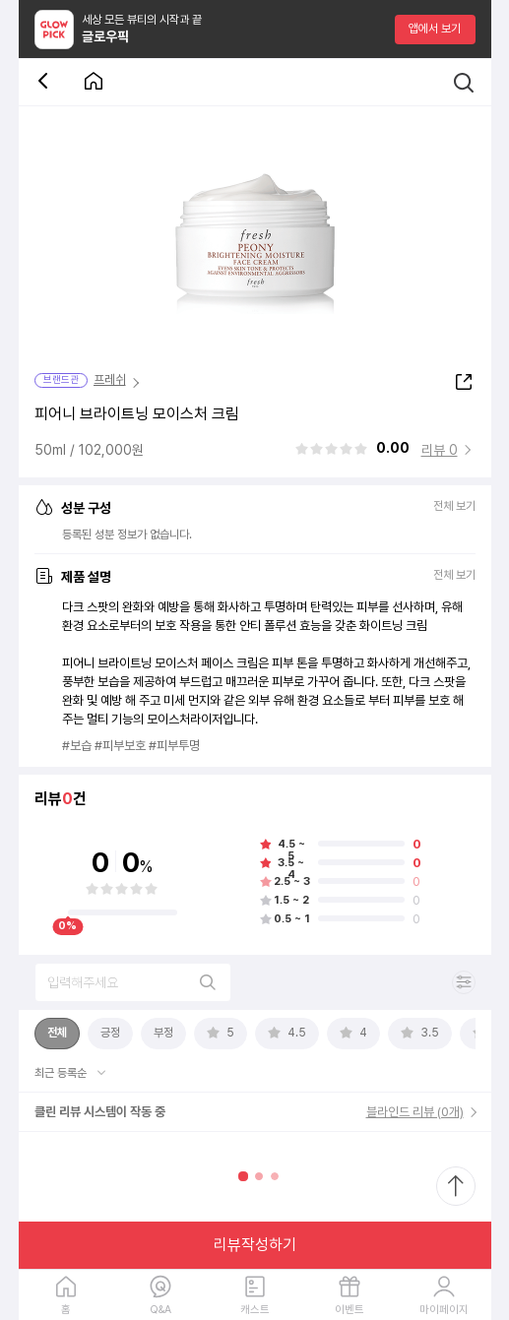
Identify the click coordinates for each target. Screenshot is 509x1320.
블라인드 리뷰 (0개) (415, 1111)
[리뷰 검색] (132, 982)
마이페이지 (444, 1309)
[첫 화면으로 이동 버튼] (93, 82)
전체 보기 (454, 506)
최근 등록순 (62, 1073)
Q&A (160, 1309)
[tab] (57, 1033)
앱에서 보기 (435, 28)
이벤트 (349, 1309)
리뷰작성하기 (255, 1244)
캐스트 (255, 1309)
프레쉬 (110, 379)
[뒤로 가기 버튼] (46, 82)
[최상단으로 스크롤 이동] (456, 1186)
